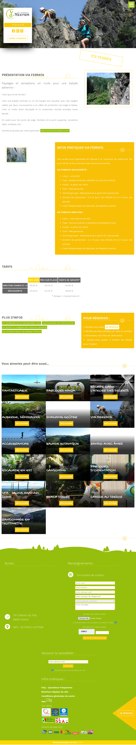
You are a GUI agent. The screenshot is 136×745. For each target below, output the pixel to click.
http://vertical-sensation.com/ (55, 130)
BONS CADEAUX (17, 38)
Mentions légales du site (54, 692)
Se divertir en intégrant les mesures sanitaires (24, 327)
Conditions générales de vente (58, 696)
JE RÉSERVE (112, 327)
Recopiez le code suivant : (95, 627)
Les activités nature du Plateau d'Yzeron (21, 331)
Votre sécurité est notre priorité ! (58, 323)
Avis (46, 702)
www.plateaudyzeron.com (65, 743)
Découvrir (22, 397)
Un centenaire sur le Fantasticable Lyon (21, 323)
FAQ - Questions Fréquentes (56, 688)
